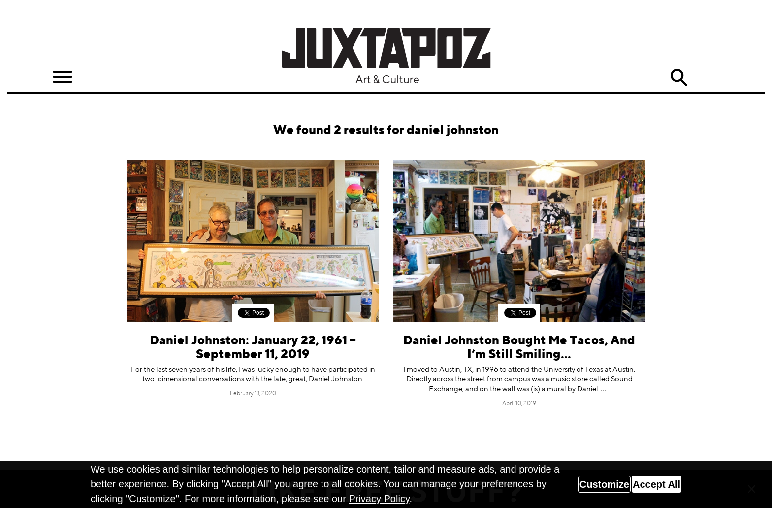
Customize (604, 484)
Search (678, 77)
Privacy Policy (379, 498)
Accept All (656, 484)
